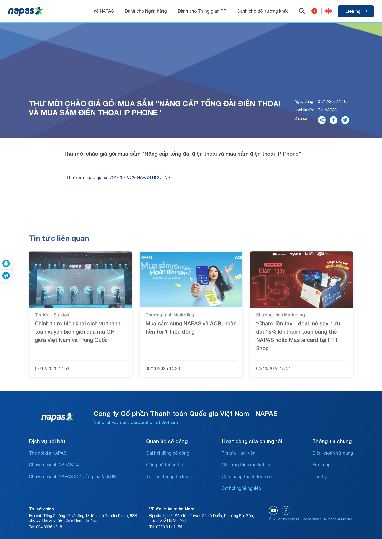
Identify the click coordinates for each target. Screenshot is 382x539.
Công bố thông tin (164, 464)
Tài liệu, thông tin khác (169, 476)
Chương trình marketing (246, 464)
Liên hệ (356, 11)
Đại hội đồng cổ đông (167, 453)
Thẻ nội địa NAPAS (48, 453)
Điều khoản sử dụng (332, 453)
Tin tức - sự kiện (238, 453)
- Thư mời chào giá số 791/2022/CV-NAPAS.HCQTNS (116, 177)
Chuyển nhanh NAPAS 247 (55, 464)
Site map (321, 464)
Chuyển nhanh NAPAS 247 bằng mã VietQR (72, 476)
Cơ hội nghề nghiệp (241, 488)
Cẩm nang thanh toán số (247, 476)
